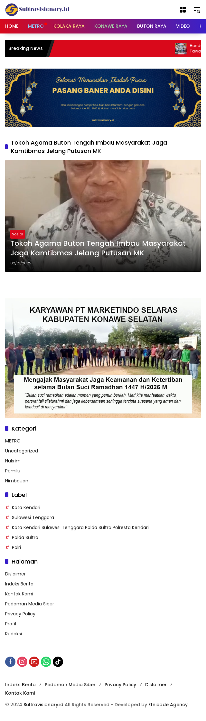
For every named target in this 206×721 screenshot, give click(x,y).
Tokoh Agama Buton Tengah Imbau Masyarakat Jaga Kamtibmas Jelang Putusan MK (98, 248)
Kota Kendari (26, 507)
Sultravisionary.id (43, 704)
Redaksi (13, 634)
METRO (13, 441)
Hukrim (13, 461)
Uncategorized (21, 451)
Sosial (17, 234)
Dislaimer (15, 574)
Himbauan (16, 481)
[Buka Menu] (183, 10)
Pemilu (12, 471)
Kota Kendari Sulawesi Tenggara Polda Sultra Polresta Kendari (80, 527)
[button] (197, 10)
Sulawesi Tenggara (33, 517)
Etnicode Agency (168, 704)
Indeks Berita (19, 584)
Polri (16, 547)
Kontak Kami (19, 594)
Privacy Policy (20, 614)
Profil (10, 624)
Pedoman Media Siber (29, 604)
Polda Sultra (25, 537)
